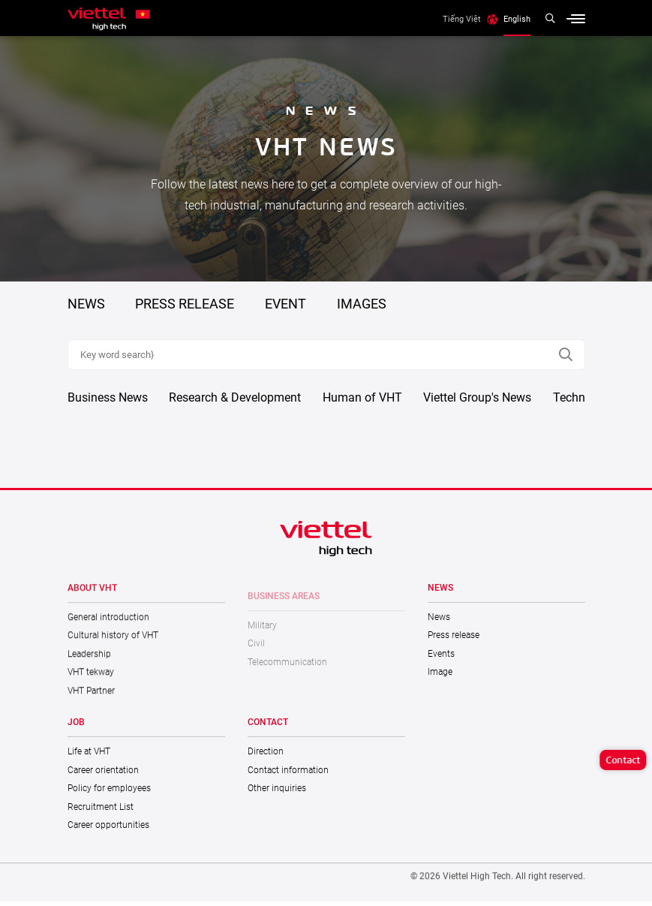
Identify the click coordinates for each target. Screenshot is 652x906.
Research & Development (235, 402)
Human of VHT (362, 402)
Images (361, 304)
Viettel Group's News (477, 402)
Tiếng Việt (462, 19)
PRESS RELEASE (184, 304)
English (516, 19)
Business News (108, 402)
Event (285, 304)
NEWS (86, 304)
